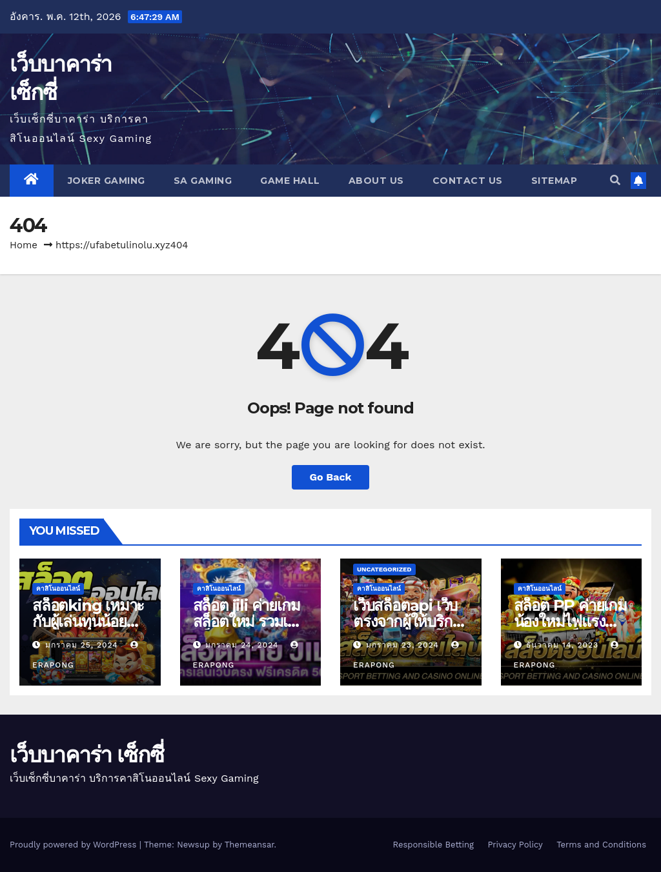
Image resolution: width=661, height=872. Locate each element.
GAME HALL (290, 180)
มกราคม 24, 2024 (243, 644)
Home (23, 245)
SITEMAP (554, 180)
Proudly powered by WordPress (74, 844)
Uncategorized (384, 569)
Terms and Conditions (601, 844)
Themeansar (249, 844)
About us (376, 180)
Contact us (467, 180)
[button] (615, 180)
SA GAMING (203, 180)
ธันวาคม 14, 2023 (564, 644)
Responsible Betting (432, 844)
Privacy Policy (514, 844)
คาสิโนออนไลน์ (58, 588)
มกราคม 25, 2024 (83, 644)
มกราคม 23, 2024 (404, 644)
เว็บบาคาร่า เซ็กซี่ (86, 754)
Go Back (331, 477)
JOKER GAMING (106, 180)
